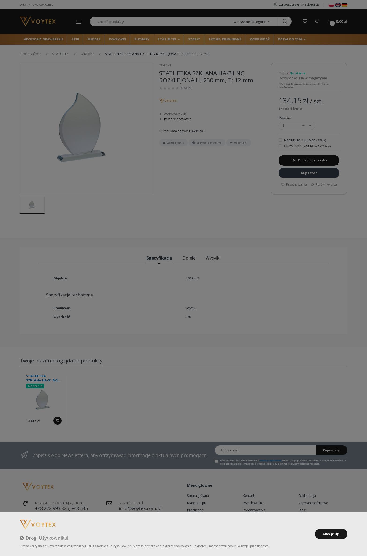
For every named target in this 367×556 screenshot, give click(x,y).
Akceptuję (331, 534)
